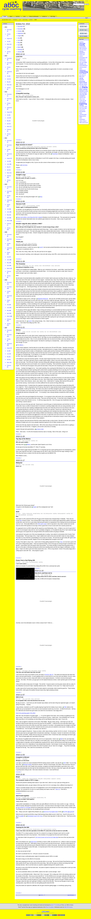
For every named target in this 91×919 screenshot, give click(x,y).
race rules (28, 331)
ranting (23, 331)
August (19, 35)
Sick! (17, 511)
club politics (24, 758)
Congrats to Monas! (22, 757)
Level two (19, 56)
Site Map (75, 1)
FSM (65, 707)
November (20, 29)
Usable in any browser (61, 915)
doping (80, 59)
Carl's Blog (25, 19)
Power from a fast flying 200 (25, 560)
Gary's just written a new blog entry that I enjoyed (29, 217)
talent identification (46, 265)
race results (33, 331)
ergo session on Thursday (24, 807)
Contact (86, 1)
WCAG (37, 915)
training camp (25, 265)
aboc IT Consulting (55, 905)
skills (86, 106)
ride (80, 108)
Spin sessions (37, 146)
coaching (24, 58)
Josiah (34, 507)
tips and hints (29, 829)
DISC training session (47, 513)
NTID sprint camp (42, 524)
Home (4, 16)
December (20, 26)
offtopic (84, 73)
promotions (82, 106)
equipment (53, 778)
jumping (86, 91)
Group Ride (84, 108)
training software (47, 778)
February (20, 49)
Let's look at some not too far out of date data (46, 837)
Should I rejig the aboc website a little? (29, 223)
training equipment (62, 513)
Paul (18, 539)
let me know (24, 165)
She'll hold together (22, 795)
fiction (80, 68)
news (24, 16)
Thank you (19, 241)
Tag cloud (81, 39)
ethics (80, 99)
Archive (31, 19)
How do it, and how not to (43, 573)
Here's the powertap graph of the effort (25, 713)
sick (80, 75)
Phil (72, 537)
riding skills (40, 778)
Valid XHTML (45, 915)
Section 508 (30, 915)
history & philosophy (34, 16)
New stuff (19, 669)
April (19, 44)
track (23, 95)
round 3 (41, 247)
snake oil (83, 75)
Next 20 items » (71, 895)
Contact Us (44, 16)
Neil (61, 739)
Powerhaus (55, 154)
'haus (61, 542)
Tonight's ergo (21, 174)
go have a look (39, 429)
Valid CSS (53, 915)
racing (29, 243)
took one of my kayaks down (51, 811)
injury (28, 797)
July (19, 38)
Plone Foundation (50, 907)
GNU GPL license (68, 907)
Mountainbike (82, 111)
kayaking (55, 513)
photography (82, 57)
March (19, 47)
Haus (41, 196)
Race (26, 243)
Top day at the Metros (23, 439)
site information (33, 225)
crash (80, 86)
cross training (33, 797)
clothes (81, 121)
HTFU (16, 514)
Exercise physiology (31, 205)
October (20, 31)
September (20, 33)
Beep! (18, 777)
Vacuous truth (20, 204)
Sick (48, 331)
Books (40, 265)
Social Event (43, 146)
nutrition (24, 205)
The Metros (20, 345)
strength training (29, 146)
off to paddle (20, 816)
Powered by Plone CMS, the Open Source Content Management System (45, 911)
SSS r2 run (19, 697)
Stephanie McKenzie (43, 298)
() (9, 30)
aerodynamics (82, 46)
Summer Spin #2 (49, 674)
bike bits (81, 84)
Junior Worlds (82, 60)
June (19, 40)
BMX (80, 76)
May (19, 42)
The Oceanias (20, 264)
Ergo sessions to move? (24, 144)
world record (34, 841)
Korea (84, 59)
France (81, 54)
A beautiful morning (22, 93)
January (20, 51)
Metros (18, 330)
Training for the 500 (22, 827)
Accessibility (81, 1)
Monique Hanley (27, 764)
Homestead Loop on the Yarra (35, 816)
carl (20, 19)
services (18, 16)
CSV (64, 763)
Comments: (18, 91)
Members (15, 19)
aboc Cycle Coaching (43, 10)
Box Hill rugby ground (68, 811)
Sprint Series (34, 243)
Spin (21, 520)
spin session (49, 146)
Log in (86, 17)
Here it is (57, 789)
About (11, 16)
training (31, 95)
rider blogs (52, 16)
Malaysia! (19, 463)
